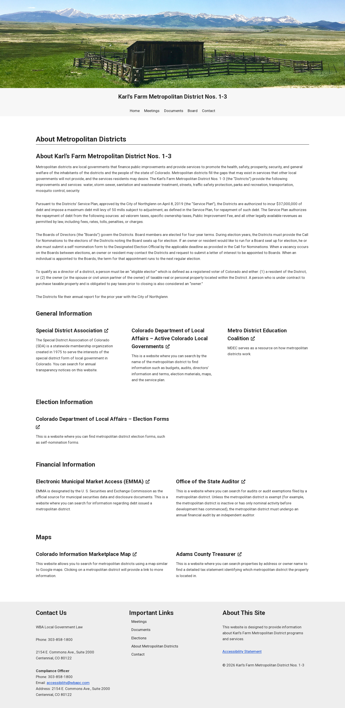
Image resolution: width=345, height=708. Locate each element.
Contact (208, 110)
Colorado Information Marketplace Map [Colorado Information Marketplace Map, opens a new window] (86, 554)
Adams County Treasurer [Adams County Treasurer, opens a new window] (209, 554)
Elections (139, 638)
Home (135, 110)
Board (193, 110)
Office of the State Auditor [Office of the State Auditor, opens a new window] (210, 481)
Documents (173, 110)
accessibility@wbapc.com (68, 682)
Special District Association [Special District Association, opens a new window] (72, 330)
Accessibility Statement (242, 651)
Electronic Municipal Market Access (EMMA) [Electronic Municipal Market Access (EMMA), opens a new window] (93, 481)
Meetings (152, 110)
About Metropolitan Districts (154, 646)
